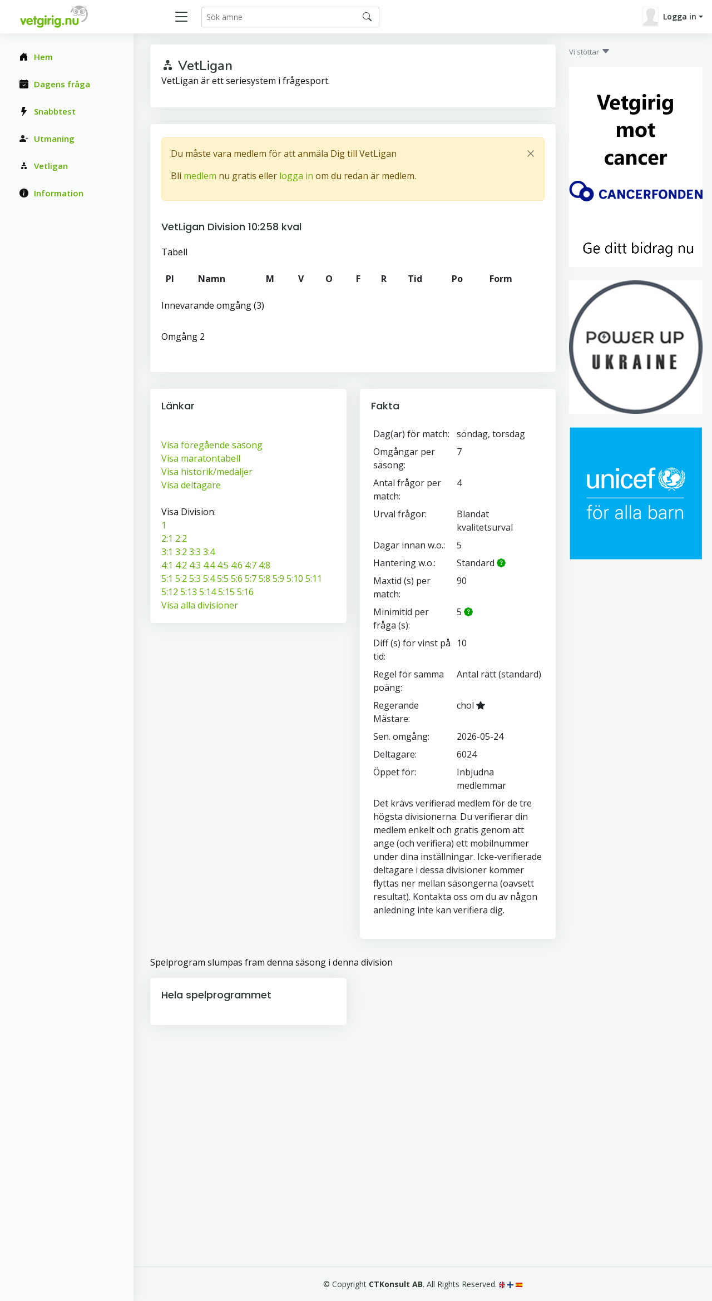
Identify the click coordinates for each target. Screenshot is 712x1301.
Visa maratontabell (200, 458)
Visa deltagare (191, 485)
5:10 (294, 578)
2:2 (181, 538)
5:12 (169, 592)
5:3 (195, 578)
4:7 (250, 565)
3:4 (209, 552)
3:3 (195, 552)
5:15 (226, 592)
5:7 (250, 578)
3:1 (167, 552)
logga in (296, 176)
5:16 (245, 592)
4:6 (237, 565)
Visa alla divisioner (199, 605)
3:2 (181, 552)
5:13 (188, 592)
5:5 (223, 578)
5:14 (207, 592)
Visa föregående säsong (212, 445)
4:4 (209, 565)
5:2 (181, 578)
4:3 (195, 565)
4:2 (181, 565)
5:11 (313, 578)
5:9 (278, 578)
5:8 (264, 578)
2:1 (167, 538)
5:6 (237, 578)
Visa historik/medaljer (207, 472)
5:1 (167, 578)
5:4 (209, 578)
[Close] (530, 153)
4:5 (223, 565)
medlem (200, 176)
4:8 (264, 565)
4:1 (167, 565)
